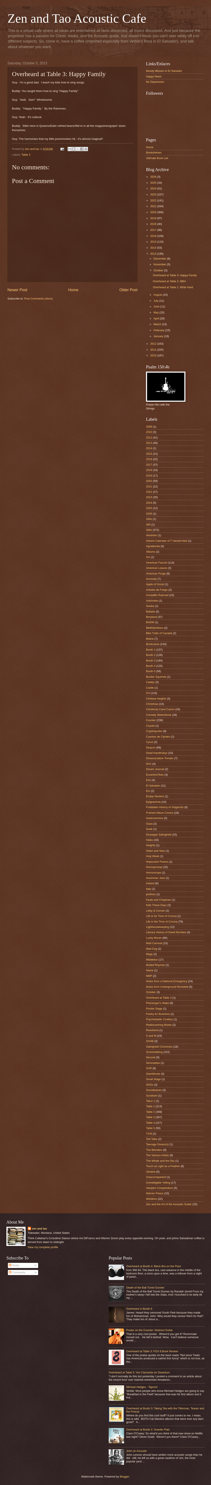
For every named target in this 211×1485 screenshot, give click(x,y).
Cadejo (150, 682)
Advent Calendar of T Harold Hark (166, 540)
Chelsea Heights (156, 698)
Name (149, 970)
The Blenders (154, 1149)
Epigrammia (153, 801)
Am (148, 557)
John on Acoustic (136, 1451)
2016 (153, 236)
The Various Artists (157, 1155)
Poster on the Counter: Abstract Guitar (149, 1330)
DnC (149, 763)
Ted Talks (151, 1139)
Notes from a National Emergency (166, 981)
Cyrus (149, 742)
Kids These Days (156, 905)
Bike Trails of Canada (159, 633)
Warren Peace (154, 1193)
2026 (153, 176)
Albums (150, 551)
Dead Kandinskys (156, 752)
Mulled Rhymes (155, 965)
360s (149, 529)
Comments (17, 1272)
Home (73, 290)
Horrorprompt (154, 867)
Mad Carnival (154, 943)
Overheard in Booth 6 (139, 1308)
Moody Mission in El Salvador (164, 70)
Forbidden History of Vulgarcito (165, 807)
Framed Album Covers (159, 812)
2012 (153, 343)
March (157, 324)
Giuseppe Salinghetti (158, 834)
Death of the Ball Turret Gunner (145, 1287)
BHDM (150, 622)
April (156, 318)
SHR (149, 1068)
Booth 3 (150, 660)
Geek (149, 829)
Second (150, 1057)
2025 (153, 182)
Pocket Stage (154, 1008)
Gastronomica (154, 818)
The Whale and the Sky (160, 1160)
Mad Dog (151, 948)
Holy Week (152, 856)
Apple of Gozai (155, 584)
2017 (153, 230)
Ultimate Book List (157, 158)
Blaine (150, 638)
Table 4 (150, 1122)
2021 (153, 206)
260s (149, 519)
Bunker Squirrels (156, 676)
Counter (151, 720)
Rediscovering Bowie (159, 1024)
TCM (149, 1133)
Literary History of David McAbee (166, 932)
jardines (151, 894)
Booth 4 (150, 665)
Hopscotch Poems (157, 861)
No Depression (155, 81)
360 (148, 524)
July (156, 300)
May (156, 312)
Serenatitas (153, 1062)
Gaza (149, 823)
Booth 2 (150, 655)
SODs (149, 1084)
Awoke (150, 606)
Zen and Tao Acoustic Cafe (76, 18)
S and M (151, 1035)
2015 (153, 241)
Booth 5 (150, 671)
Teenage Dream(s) (157, 1144)
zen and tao (39, 1228)
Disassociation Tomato (159, 758)
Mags (149, 954)
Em (148, 791)
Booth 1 (150, 649)
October (158, 270)
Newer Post (17, 290)
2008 (149, 426)
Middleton (152, 959)
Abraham (151, 535)
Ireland (150, 883)
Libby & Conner (155, 910)
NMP (149, 975)
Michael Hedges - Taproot (141, 1387)
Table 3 (26, 154)
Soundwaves (154, 1090)
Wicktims (151, 1198)
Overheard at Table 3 (159, 997)
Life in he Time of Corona (161, 916)
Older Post (128, 290)
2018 (153, 224)
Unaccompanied (156, 1177)
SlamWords (153, 1073)
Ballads (150, 611)
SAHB (149, 1041)
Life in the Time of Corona (161, 921)
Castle (150, 687)
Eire (148, 780)
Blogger (124, 1476)
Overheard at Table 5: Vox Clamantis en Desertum (139, 1372)
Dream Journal (155, 769)
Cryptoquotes (154, 731)
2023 (153, 194)
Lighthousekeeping (157, 926)
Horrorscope (153, 872)
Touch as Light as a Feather (163, 1166)
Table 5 (150, 1128)
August (158, 294)
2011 (153, 349)
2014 (153, 247)
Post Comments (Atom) (38, 298)
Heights (150, 845)
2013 (153, 253)
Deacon (150, 747)
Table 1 (150, 1106)
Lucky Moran (154, 937)
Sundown (152, 1095)
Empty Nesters (155, 796)
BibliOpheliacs (154, 627)
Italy (148, 888)
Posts (14, 1265)
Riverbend (152, 1030)
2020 (153, 212)
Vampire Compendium (159, 1188)
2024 (153, 188)
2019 (153, 218)
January (158, 336)
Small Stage (153, 1079)
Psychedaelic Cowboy (159, 1019)
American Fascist (156, 562)
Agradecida (153, 546)
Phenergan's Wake (157, 1003)
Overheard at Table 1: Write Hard (173, 287)
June (156, 306)
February (159, 330)
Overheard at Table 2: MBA (169, 281)
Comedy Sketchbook (158, 714)
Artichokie (152, 600)
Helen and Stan (155, 850)
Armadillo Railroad (157, 595)
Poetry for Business (158, 1014)
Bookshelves (154, 152)
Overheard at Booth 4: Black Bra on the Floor (153, 1266)
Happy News (154, 76)
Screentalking (154, 1052)
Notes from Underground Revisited (167, 986)
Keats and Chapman (158, 899)
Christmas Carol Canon (160, 709)
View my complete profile (43, 1247)
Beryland (151, 617)
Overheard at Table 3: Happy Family (175, 275)
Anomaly (151, 578)
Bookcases (152, 644)
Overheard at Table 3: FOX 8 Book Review (152, 1351)
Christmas (152, 704)
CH (148, 693)
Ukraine (150, 1171)
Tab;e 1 (150, 1101)
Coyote (150, 725)
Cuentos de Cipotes (158, 736)
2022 (153, 200)
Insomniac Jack (155, 878)
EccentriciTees (155, 774)
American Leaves (156, 568)
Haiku (149, 839)
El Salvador (153, 785)
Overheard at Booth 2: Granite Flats (148, 1429)
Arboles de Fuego (157, 589)
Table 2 (150, 1111)
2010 (153, 355)
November (160, 264)
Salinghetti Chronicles (159, 1046)
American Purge (156, 573)
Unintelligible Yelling (158, 1182)
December (160, 258)
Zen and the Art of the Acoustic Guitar (169, 1204)
